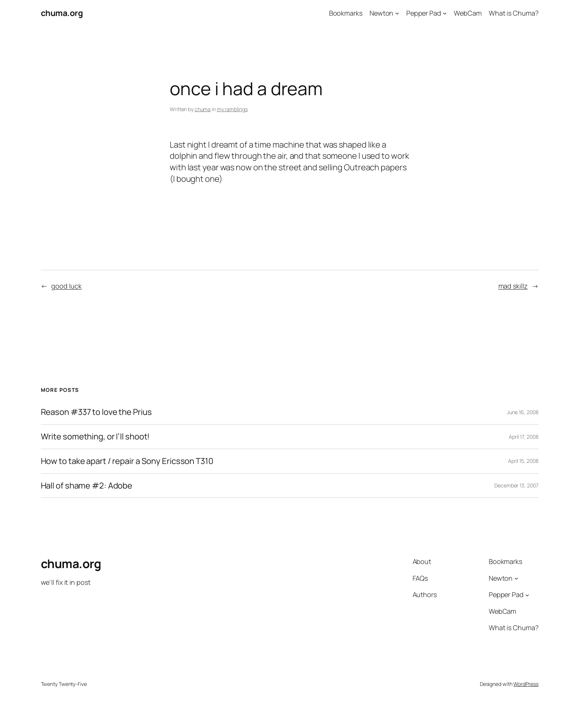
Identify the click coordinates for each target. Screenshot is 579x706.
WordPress (525, 683)
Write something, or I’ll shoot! (95, 436)
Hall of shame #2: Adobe (87, 485)
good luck (66, 285)
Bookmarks (345, 13)
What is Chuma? (514, 13)
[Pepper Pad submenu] (445, 13)
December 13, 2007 (516, 485)
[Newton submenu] (397, 13)
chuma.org (62, 13)
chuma (203, 109)
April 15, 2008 (523, 460)
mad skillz (513, 285)
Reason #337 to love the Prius (96, 412)
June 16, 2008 (523, 412)
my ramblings (232, 109)
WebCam (467, 13)
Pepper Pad (423, 13)
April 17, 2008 (524, 436)
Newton (381, 13)
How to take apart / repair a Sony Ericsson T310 (127, 461)
